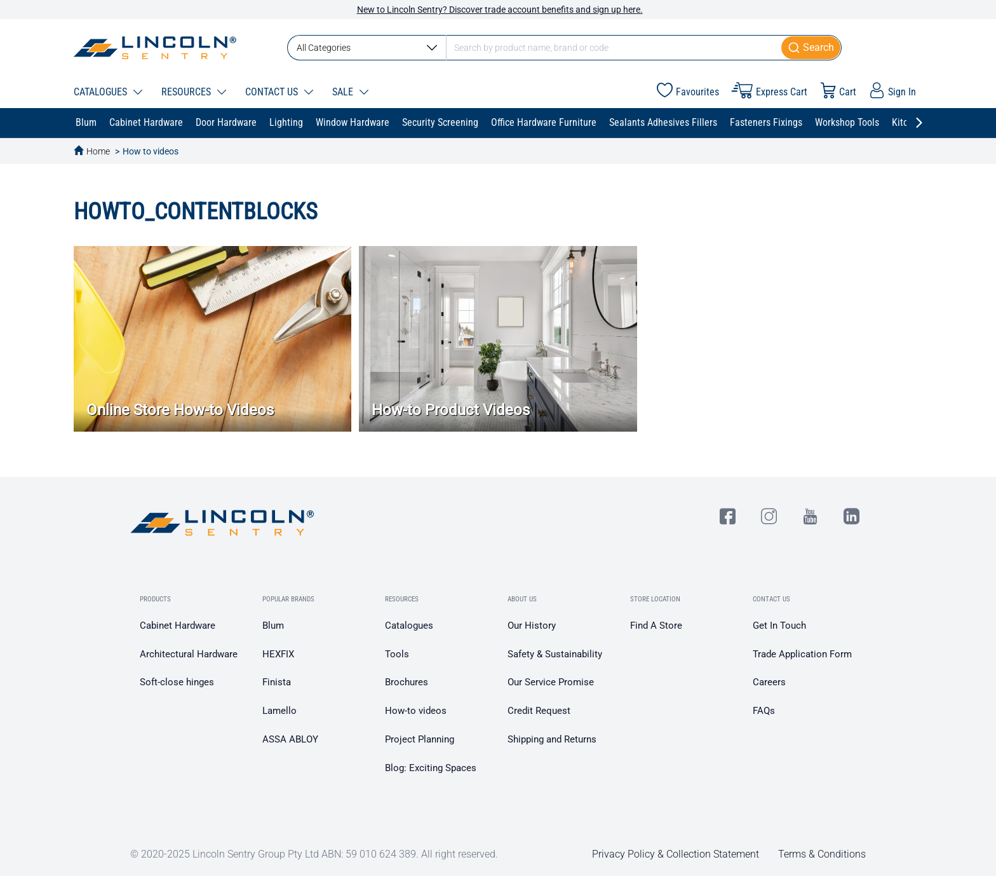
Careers (769, 682)
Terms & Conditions (822, 854)
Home (98, 151)
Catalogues (409, 625)
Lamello (279, 710)
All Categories (367, 48)
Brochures (406, 682)
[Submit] (811, 47)
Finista (276, 682)
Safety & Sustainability (555, 654)
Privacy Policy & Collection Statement (675, 854)
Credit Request (539, 710)
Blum (273, 625)
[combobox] (564, 47)
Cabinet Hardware (177, 625)
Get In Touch (779, 625)
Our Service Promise (551, 682)
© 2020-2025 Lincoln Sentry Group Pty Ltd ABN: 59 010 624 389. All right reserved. (314, 854)
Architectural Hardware (189, 654)
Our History (532, 625)
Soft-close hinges (177, 682)
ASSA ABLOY (290, 739)
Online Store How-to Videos (180, 410)
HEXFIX (278, 654)
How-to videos (416, 710)
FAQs (764, 710)
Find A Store (656, 625)
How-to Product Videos (451, 410)
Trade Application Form (802, 654)
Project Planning (419, 739)
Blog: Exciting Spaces (430, 768)
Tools (397, 654)
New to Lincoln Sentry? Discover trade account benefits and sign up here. (500, 9)
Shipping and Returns (552, 739)
